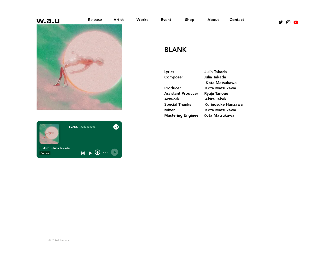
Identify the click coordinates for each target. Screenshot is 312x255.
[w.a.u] (48, 20)
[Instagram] (288, 22)
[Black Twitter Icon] (280, 22)
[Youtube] (296, 22)
